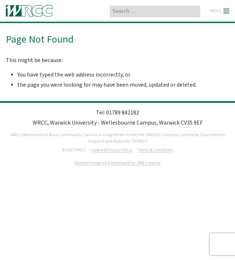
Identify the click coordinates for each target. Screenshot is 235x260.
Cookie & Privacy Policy (112, 150)
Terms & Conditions (155, 150)
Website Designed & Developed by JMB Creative (117, 163)
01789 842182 (122, 113)
